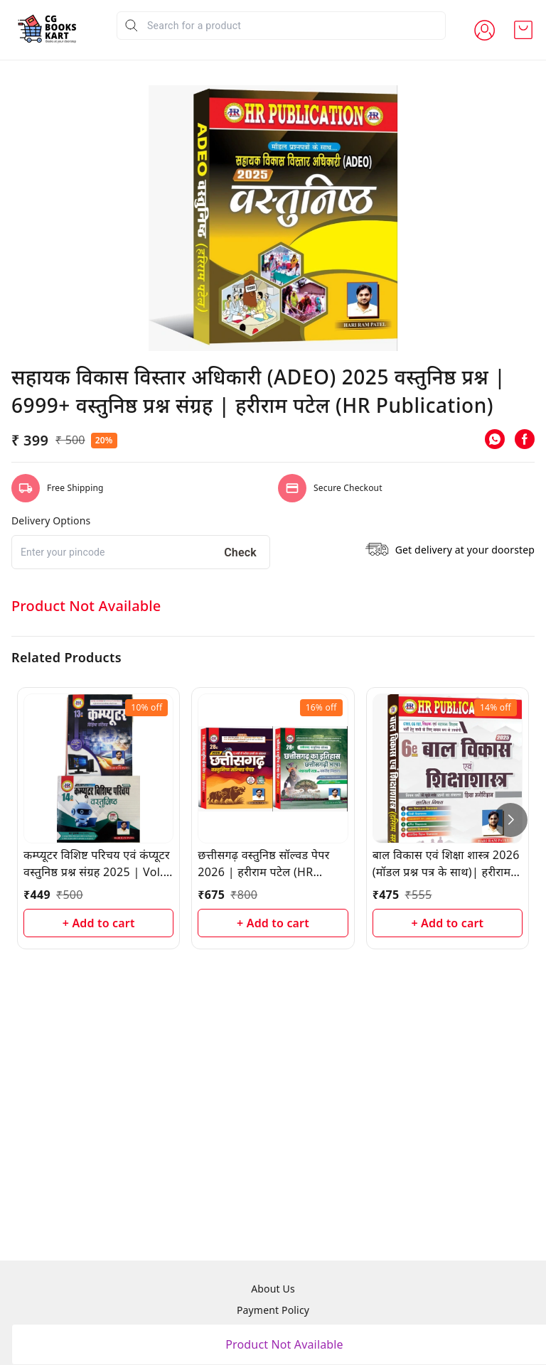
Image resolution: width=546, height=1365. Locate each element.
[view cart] (523, 30)
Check (240, 868)
